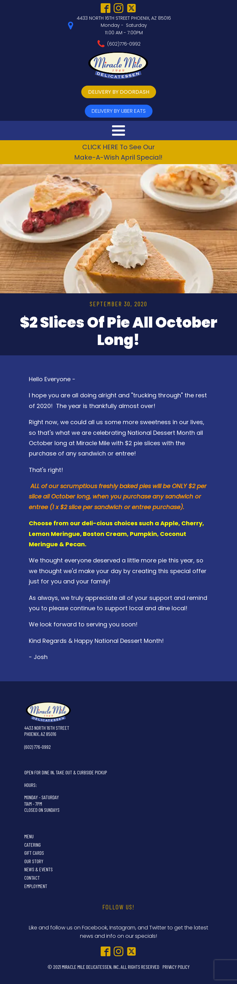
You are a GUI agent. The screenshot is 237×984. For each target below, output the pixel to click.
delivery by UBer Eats (119, 111)
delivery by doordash (118, 92)
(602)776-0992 (124, 44)
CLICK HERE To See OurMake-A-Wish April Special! (118, 152)
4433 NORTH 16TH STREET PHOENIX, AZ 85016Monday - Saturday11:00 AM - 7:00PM (124, 25)
